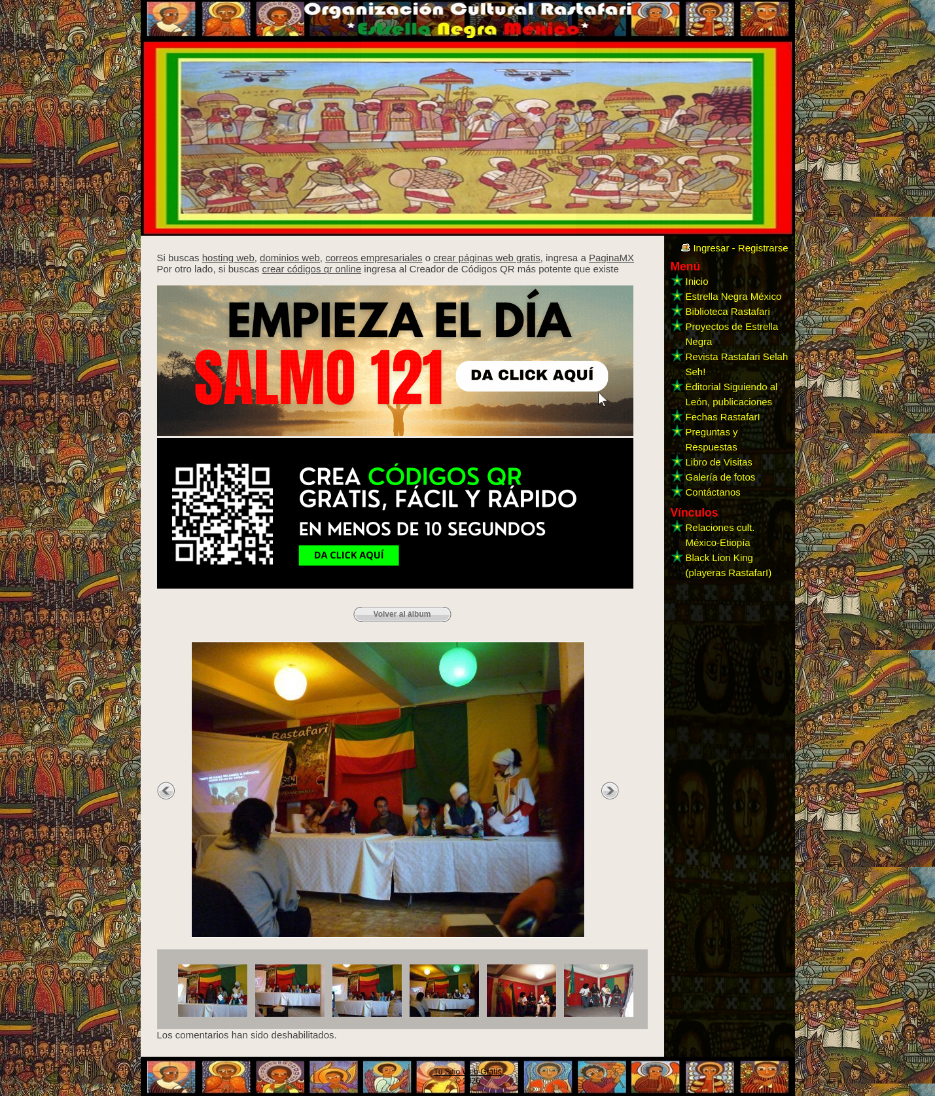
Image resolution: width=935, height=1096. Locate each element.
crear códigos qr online (311, 268)
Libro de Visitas (719, 461)
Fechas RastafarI (723, 416)
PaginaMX (611, 257)
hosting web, (229, 257)
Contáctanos (713, 492)
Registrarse (763, 247)
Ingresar (711, 247)
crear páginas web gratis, (488, 257)
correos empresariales (373, 257)
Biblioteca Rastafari (728, 311)
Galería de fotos (721, 477)
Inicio (697, 281)
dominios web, (291, 257)
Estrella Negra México (734, 296)
